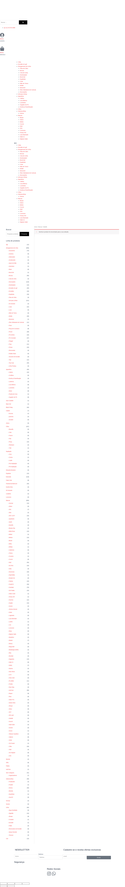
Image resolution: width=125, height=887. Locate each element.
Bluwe (21, 117)
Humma (11, 600)
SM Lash (11, 715)
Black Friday (9, 407)
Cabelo (8, 410)
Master (11, 640)
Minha (2, 39)
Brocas (22, 70)
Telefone (40, 854)
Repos (10, 693)
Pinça (10, 441)
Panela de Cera (13, 394)
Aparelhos (21, 96)
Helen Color (12, 593)
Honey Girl (23, 132)
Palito (10, 825)
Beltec (22, 122)
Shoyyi (11, 706)
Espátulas (23, 79)
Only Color (12, 677)
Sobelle (11, 718)
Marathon (11, 637)
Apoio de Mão (12, 263)
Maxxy (10, 643)
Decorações (23, 92)
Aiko (10, 512)
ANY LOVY (12, 515)
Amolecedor (12, 260)
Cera (10, 454)
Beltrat (10, 537)
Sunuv (10, 730)
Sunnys (8, 800)
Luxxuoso (22, 130)
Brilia (10, 543)
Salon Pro (11, 699)
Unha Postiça (12, 366)
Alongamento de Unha (24, 66)
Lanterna (11, 381)
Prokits (11, 684)
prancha (11, 416)
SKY (10, 712)
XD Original (12, 752)
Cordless (11, 375)
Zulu (10, 755)
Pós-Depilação (13, 463)
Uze (7, 838)
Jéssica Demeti (13, 609)
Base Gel (8, 404)
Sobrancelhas (22, 111)
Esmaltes (11, 291)
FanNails (11, 587)
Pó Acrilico (12, 335)
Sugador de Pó (24, 104)
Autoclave (11, 266)
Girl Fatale (12, 590)
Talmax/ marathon (13, 734)
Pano (10, 325)
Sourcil (11, 721)
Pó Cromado (12, 338)
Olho (7, 762)
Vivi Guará (12, 743)
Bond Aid (22, 77)
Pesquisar (24, 234)
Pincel (10, 331)
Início (35, 227)
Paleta (8, 766)
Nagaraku (11, 659)
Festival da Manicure (11, 483)
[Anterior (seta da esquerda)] (3, 886)
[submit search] (23, 22)
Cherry (11, 553)
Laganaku (11, 615)
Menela (8, 759)
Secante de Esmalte (14, 356)
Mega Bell (11, 646)
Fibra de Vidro (24, 68)
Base (10, 269)
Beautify (11, 429)
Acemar (11, 503)
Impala (11, 603)
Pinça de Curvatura (14, 328)
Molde (21, 85)
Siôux (10, 709)
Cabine (22, 98)
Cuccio (22, 124)
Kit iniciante (12, 303)
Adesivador (12, 257)
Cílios (19, 109)
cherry (7, 423)
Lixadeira (8, 493)
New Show (12, 671)
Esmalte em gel (22, 64)
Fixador (11, 784)
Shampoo (11, 445)
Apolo (10, 522)
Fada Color (9, 480)
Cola (10, 432)
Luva (10, 310)
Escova (11, 413)
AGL (21, 128)
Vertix (10, 740)
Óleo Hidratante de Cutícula (28, 90)
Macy (10, 631)
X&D (10, 749)
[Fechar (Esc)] (25, 884)
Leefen (11, 621)
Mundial (11, 656)
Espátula (8, 473)
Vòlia (19, 62)
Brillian (11, 547)
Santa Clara (12, 702)
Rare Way (11, 687)
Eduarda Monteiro (11, 470)
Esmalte (11, 822)
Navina (11, 668)
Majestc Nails (24, 139)
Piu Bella (11, 681)
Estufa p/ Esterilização (26, 107)
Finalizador (12, 781)
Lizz (10, 625)
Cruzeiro (11, 556)
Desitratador (23, 75)
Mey (10, 653)
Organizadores (13, 775)
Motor (10, 391)
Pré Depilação (12, 466)
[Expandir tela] (11, 884)
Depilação (8, 451)
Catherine (11, 550)
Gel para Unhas (22, 94)
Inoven (11, 606)
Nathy (10, 665)
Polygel (11, 341)
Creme (11, 457)
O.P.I (10, 674)
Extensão (8, 477)
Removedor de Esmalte (15, 829)
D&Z (21, 126)
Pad (10, 438)
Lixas (21, 81)
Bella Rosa (12, 531)
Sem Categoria (10, 772)
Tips (10, 359)
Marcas (20, 115)
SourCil (11, 797)
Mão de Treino (24, 83)
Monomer (22, 87)
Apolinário (11, 519)
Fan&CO (11, 584)
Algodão (11, 813)
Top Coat (11, 363)
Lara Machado (24, 134)
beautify (11, 525)
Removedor (12, 350)
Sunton (11, 727)
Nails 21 (22, 136)
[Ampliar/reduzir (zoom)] (3, 884)
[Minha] (2, 35)
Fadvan (11, 581)
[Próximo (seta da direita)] (11, 886)
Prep (10, 344)
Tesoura (11, 835)
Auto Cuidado (9, 400)
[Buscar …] (9, 22)
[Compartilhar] (18, 884)
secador (11, 419)
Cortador (11, 819)
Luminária (23, 102)
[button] (62, 143)
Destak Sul (12, 578)
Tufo (10, 448)
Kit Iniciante (9, 490)
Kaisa (10, 612)
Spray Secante (13, 832)
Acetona (11, 254)
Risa (10, 696)
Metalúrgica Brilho (14, 649)
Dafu (10, 568)
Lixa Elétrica (23, 100)
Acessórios (12, 250)
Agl (7, 244)
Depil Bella (12, 575)
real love (11, 690)
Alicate (11, 816)
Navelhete (11, 794)
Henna (22, 113)
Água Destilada (13, 810)
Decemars (11, 572)
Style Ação (12, 724)
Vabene (11, 737)
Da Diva (11, 565)
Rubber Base (12, 353)
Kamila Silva (9, 487)
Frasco (11, 435)
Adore (21, 119)
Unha (7, 807)
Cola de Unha (24, 72)
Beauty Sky (12, 528)
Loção (10, 460)
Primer (10, 347)
